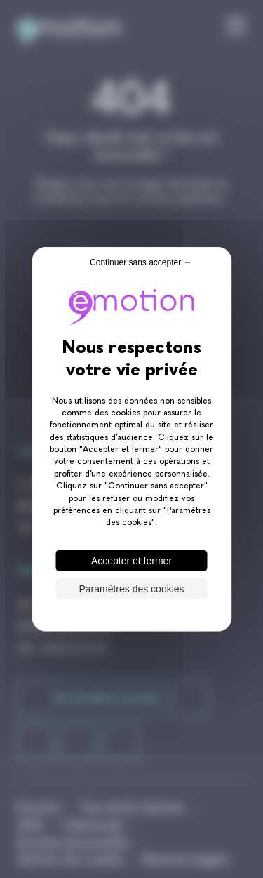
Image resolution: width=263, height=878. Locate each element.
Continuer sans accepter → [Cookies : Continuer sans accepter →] (140, 262)
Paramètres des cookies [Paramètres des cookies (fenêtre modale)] (131, 588)
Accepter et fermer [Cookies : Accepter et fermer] (131, 560)
